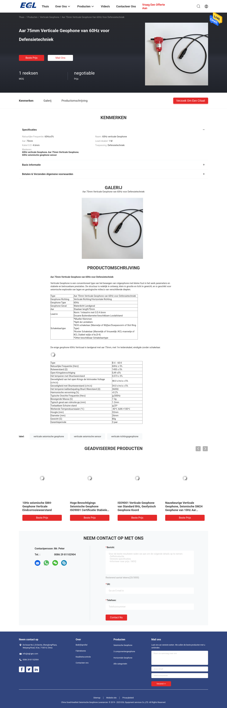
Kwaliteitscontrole (83, 657)
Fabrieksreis (81, 651)
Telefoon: (111, 600)
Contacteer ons (82, 663)
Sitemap (96, 698)
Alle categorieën (120, 664)
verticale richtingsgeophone (124, 436)
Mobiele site (111, 698)
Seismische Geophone (123, 645)
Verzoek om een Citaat (190, 100)
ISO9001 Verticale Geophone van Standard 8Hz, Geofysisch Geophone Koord (137, 506)
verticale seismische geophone (49, 436)
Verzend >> (161, 684)
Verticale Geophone (49, 17)
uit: (108, 584)
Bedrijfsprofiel (81, 645)
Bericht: (111, 547)
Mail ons (60, 57)
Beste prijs (32, 57)
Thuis (21, 17)
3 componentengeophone (124, 651)
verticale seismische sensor (87, 436)
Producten (32, 17)
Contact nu (116, 617)
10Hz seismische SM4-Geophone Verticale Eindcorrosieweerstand (37, 506)
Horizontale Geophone (123, 658)
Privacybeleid (128, 698)
